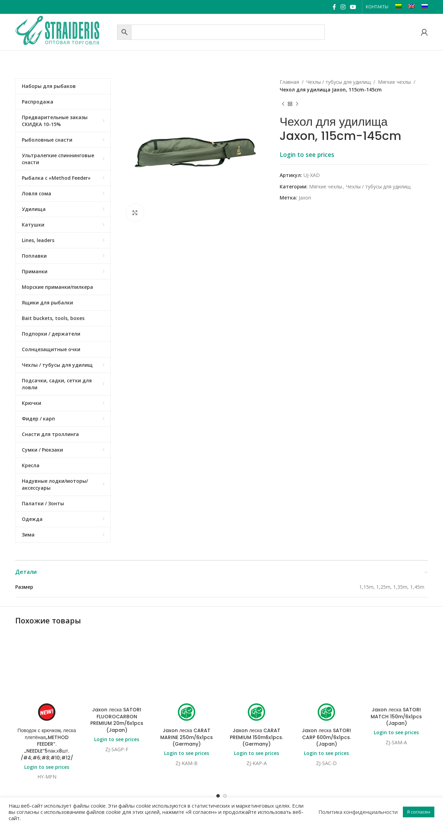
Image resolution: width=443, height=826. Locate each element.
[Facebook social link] (334, 7)
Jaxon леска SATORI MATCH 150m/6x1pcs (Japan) (396, 660)
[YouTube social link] (353, 7)
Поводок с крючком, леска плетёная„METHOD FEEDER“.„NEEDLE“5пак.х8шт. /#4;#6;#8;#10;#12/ (47, 744)
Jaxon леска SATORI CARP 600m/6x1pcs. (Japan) (326, 681)
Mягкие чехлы (394, 82)
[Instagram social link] (342, 7)
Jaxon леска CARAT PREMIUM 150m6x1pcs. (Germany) (256, 681)
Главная (289, 82)
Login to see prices (307, 154)
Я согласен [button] (418, 812)
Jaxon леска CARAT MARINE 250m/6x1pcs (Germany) (186, 681)
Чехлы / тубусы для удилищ (338, 82)
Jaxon (305, 197)
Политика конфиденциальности (358, 812)
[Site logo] (64, 31)
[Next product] (296, 104)
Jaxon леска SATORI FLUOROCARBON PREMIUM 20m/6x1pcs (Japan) (116, 664)
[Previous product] (283, 104)
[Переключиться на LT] (398, 7)
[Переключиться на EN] (411, 7)
